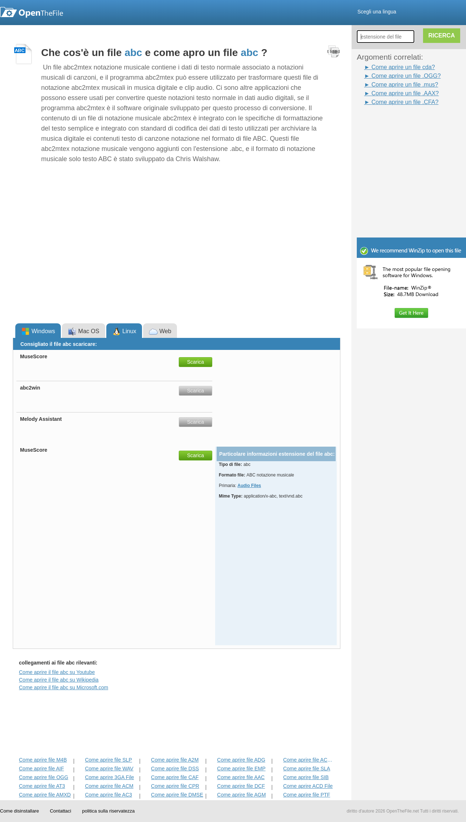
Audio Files (249, 485)
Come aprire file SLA (306, 768)
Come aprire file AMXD (45, 795)
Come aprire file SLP (108, 760)
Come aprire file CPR (175, 786)
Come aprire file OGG (43, 777)
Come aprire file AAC (241, 777)
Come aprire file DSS (175, 768)
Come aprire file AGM (241, 795)
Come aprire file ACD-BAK (309, 760)
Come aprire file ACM (109, 786)
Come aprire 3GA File (109, 777)
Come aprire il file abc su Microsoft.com (63, 687)
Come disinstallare (19, 811)
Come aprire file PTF (306, 795)
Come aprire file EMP (241, 768)
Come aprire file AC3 (108, 795)
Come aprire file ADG (241, 760)
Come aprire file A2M (175, 760)
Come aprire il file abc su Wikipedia (59, 680)
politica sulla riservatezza (108, 811)
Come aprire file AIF (41, 768)
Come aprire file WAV (109, 768)
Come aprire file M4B (43, 760)
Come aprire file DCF (241, 786)
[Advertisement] (400, 123)
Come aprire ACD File (308, 786)
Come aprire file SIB (306, 777)
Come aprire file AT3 (42, 786)
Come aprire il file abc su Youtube (57, 672)
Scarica (195, 362)
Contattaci (60, 811)
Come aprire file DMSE (177, 795)
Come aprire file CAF (175, 777)
